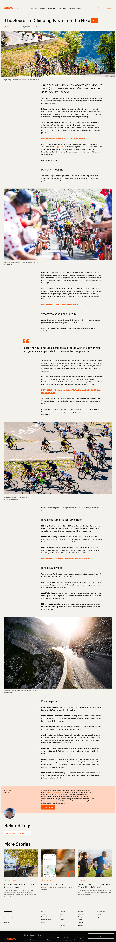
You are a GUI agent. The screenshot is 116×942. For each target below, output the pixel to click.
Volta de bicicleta (25, 833)
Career (61, 917)
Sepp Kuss (59, 147)
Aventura (42, 8)
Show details (28, 938)
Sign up (109, 8)
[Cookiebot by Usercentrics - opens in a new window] (11, 938)
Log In (98, 917)
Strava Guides (62, 8)
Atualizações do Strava (74, 8)
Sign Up (99, 914)
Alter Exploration (53, 792)
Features (43, 914)
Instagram (81, 917)
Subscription (44, 917)
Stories (62, 919)
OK (101, 925)
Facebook (81, 914)
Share (94, 20)
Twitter (80, 919)
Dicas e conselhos (11, 833)
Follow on (48, 807)
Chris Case (36, 27)
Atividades (34, 8)
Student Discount (46, 919)
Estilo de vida (51, 8)
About (61, 914)
